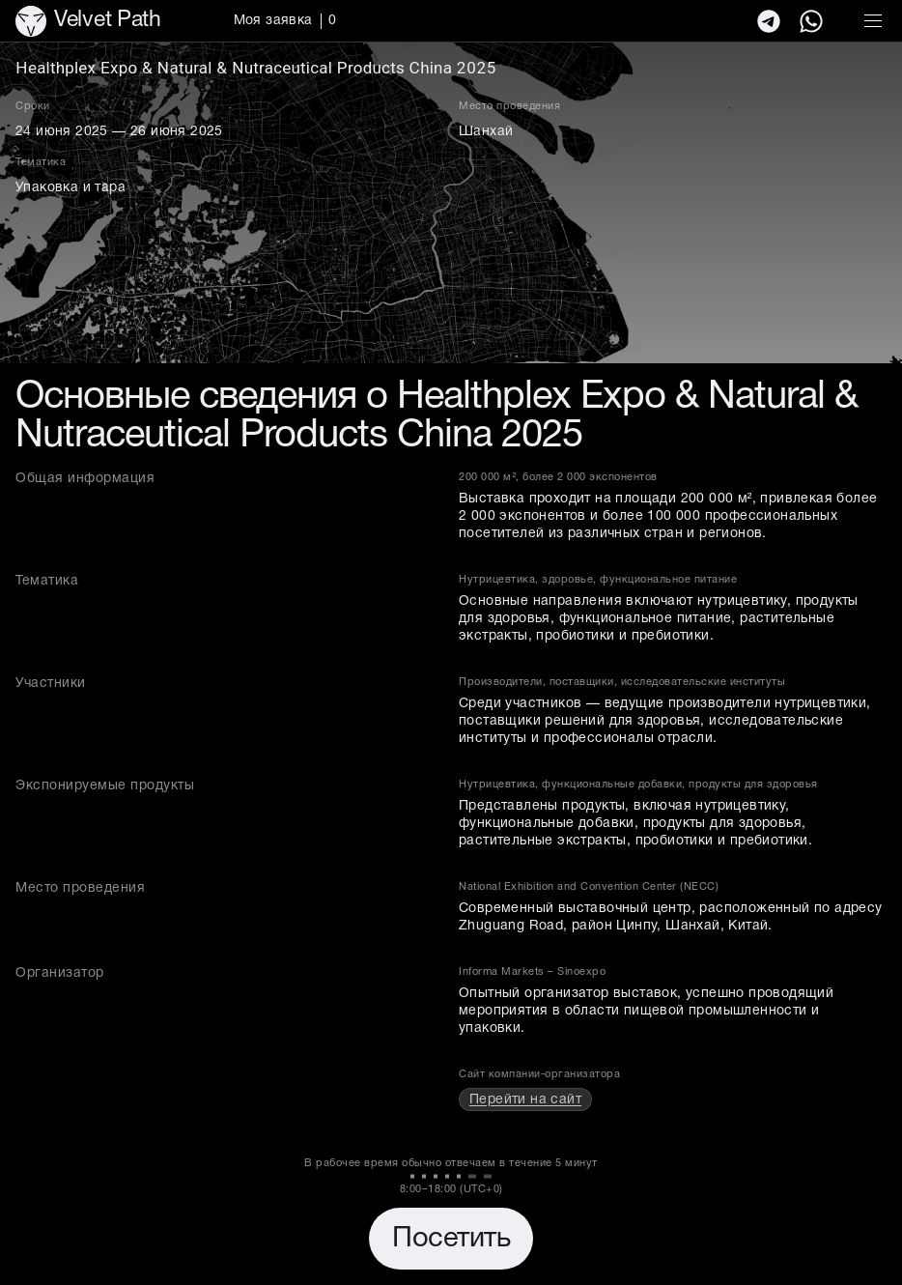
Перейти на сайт (525, 1100)
